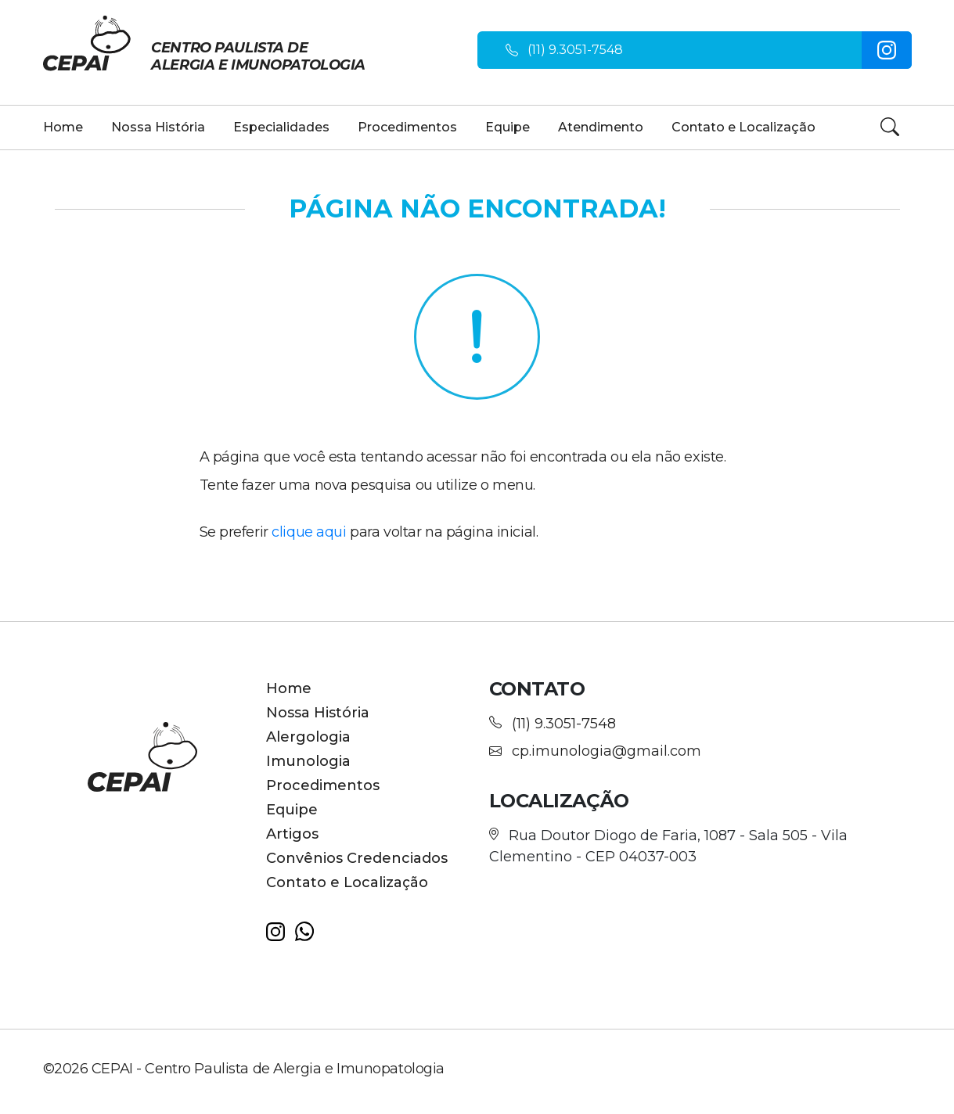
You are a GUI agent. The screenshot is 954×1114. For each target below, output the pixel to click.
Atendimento (600, 127)
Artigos (292, 834)
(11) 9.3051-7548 (575, 49)
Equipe (507, 127)
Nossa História (158, 127)
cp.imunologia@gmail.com (606, 751)
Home (63, 127)
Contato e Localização (743, 127)
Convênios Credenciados (357, 858)
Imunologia (308, 761)
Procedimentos (407, 127)
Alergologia (308, 737)
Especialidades (281, 127)
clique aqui (309, 532)
